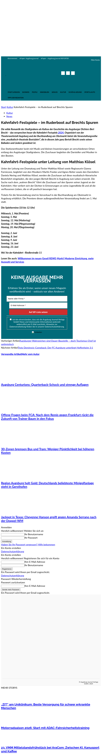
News (9, 116)
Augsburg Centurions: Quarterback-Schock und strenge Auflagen (44, 384)
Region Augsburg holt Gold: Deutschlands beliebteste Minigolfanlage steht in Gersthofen (47, 485)
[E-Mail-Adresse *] (38, 305)
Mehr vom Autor (30, 354)
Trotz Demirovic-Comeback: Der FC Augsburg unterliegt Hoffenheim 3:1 (55, 347)
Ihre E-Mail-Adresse (35, 561)
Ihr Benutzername (34, 534)
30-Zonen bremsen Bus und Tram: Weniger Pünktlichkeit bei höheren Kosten (47, 451)
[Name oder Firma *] (36, 299)
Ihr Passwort (31, 537)
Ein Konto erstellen (11, 548)
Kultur (10, 107)
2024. (60, 132)
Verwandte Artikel (11, 354)
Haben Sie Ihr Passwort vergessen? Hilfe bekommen (28, 544)
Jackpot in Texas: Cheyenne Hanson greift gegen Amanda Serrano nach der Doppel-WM (48, 519)
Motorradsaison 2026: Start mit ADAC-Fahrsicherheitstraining (45, 728)
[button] (72, 79)
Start (3, 107)
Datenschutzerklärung (12, 551)
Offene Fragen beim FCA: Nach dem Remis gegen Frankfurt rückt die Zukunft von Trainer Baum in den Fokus (47, 416)
